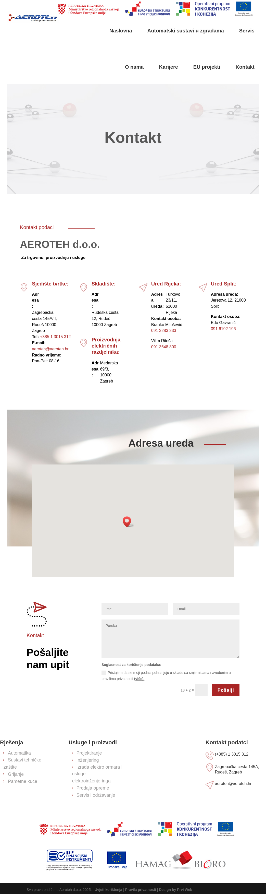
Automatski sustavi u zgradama (185, 30)
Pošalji (226, 690)
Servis (247, 30)
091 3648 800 (163, 347)
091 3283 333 (163, 330)
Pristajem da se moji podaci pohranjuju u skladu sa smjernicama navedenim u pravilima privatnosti (166, 676)
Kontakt (244, 67)
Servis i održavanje (96, 795)
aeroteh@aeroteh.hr (50, 349)
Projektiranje (89, 753)
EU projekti (206, 67)
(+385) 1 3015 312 (231, 754)
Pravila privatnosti (140, 890)
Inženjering (88, 760)
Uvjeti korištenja (108, 890)
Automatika (19, 753)
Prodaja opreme (93, 788)
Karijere (168, 67)
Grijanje (16, 774)
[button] (128, 521)
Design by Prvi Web (175, 890)
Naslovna (120, 30)
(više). (139, 679)
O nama (134, 67)
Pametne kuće (22, 781)
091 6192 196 (223, 329)
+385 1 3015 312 (55, 337)
